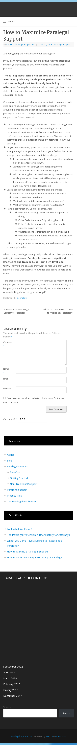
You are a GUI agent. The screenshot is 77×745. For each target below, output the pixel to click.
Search (7, 707)
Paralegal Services (17, 466)
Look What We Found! (19, 529)
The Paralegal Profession (21, 501)
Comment (6, 344)
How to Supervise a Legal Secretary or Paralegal (34, 557)
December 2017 (12, 695)
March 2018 (10, 678)
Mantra (49, 736)
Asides (11, 454)
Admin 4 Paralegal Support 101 (20, 44)
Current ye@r (10, 419)
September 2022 (13, 666)
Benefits (15, 472)
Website (6, 388)
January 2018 (10, 690)
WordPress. (60, 736)
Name (6, 370)
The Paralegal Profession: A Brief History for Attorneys (38, 534)
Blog (9, 460)
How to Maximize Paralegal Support (27, 551)
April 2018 (9, 672)
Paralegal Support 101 (21, 736)
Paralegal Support (62, 44)
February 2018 (11, 684)
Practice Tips (14, 495)
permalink (21, 298)
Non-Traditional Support (23, 484)
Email (5, 380)
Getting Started (19, 478)
